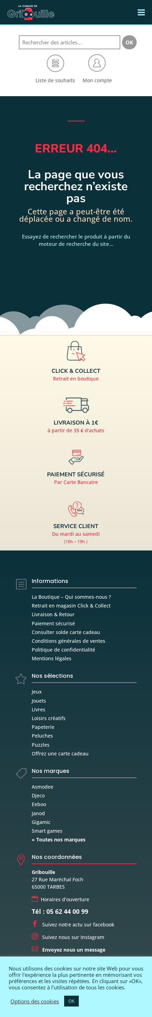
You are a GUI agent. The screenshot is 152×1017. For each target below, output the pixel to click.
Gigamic (41, 822)
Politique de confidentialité (63, 649)
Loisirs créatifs (49, 718)
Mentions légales (51, 658)
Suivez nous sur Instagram (68, 937)
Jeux (37, 691)
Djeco (38, 795)
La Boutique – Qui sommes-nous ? (71, 596)
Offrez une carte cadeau (60, 753)
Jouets (39, 700)
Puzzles (41, 744)
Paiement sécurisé (53, 623)
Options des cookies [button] (34, 1001)
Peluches (42, 735)
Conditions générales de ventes (68, 641)
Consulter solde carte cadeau (66, 632)
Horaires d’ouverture (60, 899)
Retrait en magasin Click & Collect (71, 605)
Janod (38, 813)
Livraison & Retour (53, 614)
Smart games (47, 830)
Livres (38, 709)
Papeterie (43, 727)
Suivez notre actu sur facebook (73, 924)
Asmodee (42, 786)
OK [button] (71, 1001)
